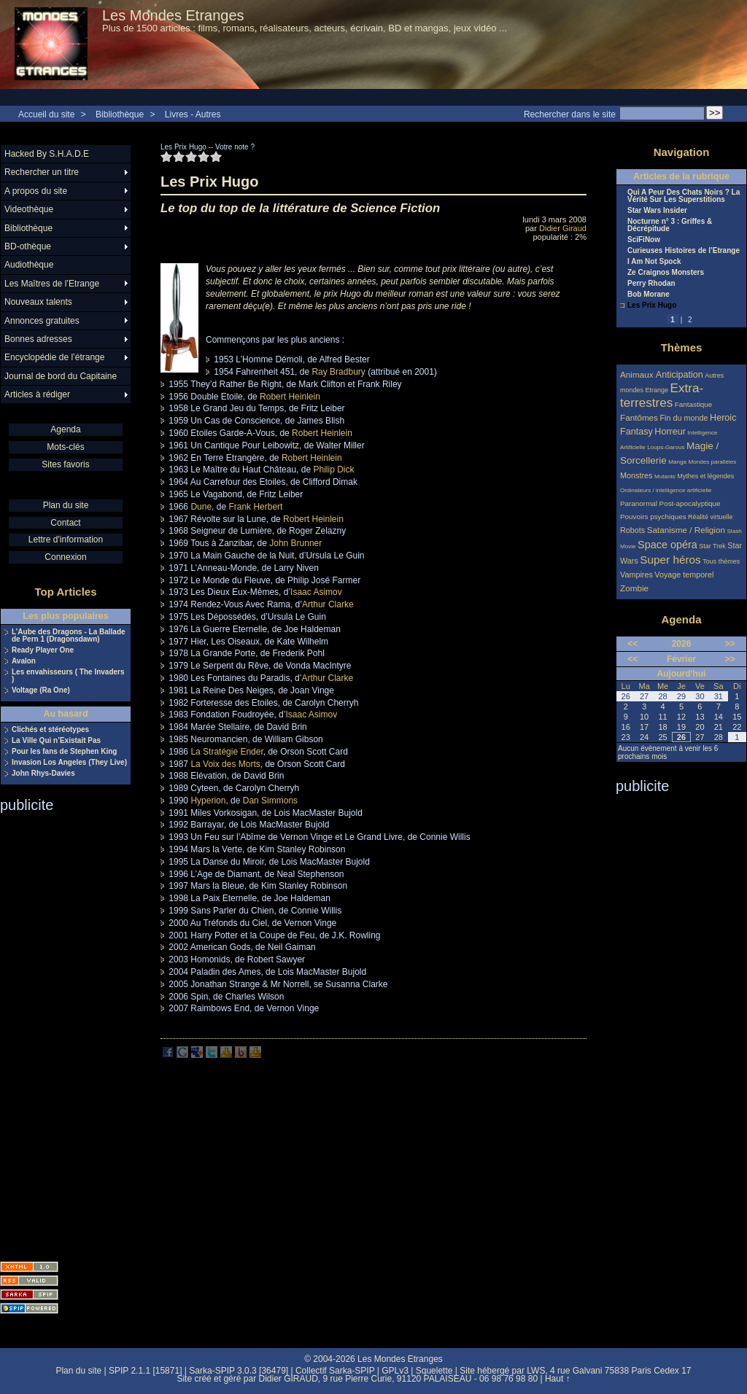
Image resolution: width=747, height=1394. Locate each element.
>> (730, 644)
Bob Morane (648, 294)
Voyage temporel (683, 574)
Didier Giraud (563, 228)
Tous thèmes (721, 561)
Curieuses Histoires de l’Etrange (683, 250)
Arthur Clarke (328, 604)
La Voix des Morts (225, 764)
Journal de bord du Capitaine (60, 376)
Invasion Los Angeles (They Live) (69, 762)
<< (632, 644)
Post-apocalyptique (690, 503)
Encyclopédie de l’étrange (54, 357)
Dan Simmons (270, 800)
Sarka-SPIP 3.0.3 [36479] (238, 1371)
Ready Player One (43, 650)
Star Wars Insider (657, 210)
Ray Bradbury (338, 372)
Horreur (670, 432)
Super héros (670, 559)
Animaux (638, 374)
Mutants (665, 476)
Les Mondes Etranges (173, 15)
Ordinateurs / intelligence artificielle (666, 490)
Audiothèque (28, 265)
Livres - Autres (193, 114)
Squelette (434, 1371)
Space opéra (667, 544)
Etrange (657, 390)
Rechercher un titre (41, 172)
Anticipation (679, 375)
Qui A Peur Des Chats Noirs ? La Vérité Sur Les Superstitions (683, 196)
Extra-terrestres (661, 395)
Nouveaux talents (38, 302)
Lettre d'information (65, 539)
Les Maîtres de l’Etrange (51, 284)
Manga (677, 462)
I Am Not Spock (654, 261)
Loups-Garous (665, 447)
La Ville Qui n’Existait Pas (56, 740)
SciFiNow (643, 240)
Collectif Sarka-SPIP (335, 1371)
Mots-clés (65, 447)
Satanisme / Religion (686, 529)
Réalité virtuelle (710, 517)
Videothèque (28, 209)
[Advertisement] (58, 1032)
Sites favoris (65, 464)
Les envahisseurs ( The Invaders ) (68, 676)
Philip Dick (333, 469)
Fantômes (639, 417)
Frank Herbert (255, 507)
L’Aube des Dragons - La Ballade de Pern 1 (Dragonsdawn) (68, 635)
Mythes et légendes (705, 476)
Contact (65, 523)
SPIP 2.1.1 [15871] (145, 1371)
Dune (201, 507)
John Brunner (295, 543)
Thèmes (682, 347)
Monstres (636, 475)
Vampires (636, 574)
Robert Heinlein (290, 397)
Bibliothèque (120, 114)
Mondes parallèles (713, 462)
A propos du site (35, 191)
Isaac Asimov (316, 592)
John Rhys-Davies (43, 773)
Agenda (65, 429)
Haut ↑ (557, 1379)
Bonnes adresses (38, 339)
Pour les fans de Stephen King (64, 751)
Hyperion (207, 800)
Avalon (24, 661)
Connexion (65, 557)
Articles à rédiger (37, 394)
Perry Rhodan (651, 283)
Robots (632, 530)
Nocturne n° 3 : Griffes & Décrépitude (669, 225)
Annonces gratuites (42, 321)
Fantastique (694, 404)
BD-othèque (27, 246)
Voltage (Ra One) (41, 690)
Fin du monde (683, 417)
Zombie (634, 588)
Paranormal (638, 503)
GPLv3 (395, 1371)
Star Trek (712, 546)
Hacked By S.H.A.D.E (46, 154)
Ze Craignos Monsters (665, 272)
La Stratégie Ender (226, 752)
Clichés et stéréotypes (50, 729)
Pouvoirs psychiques (653, 517)
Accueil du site (46, 114)
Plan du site (66, 505)
